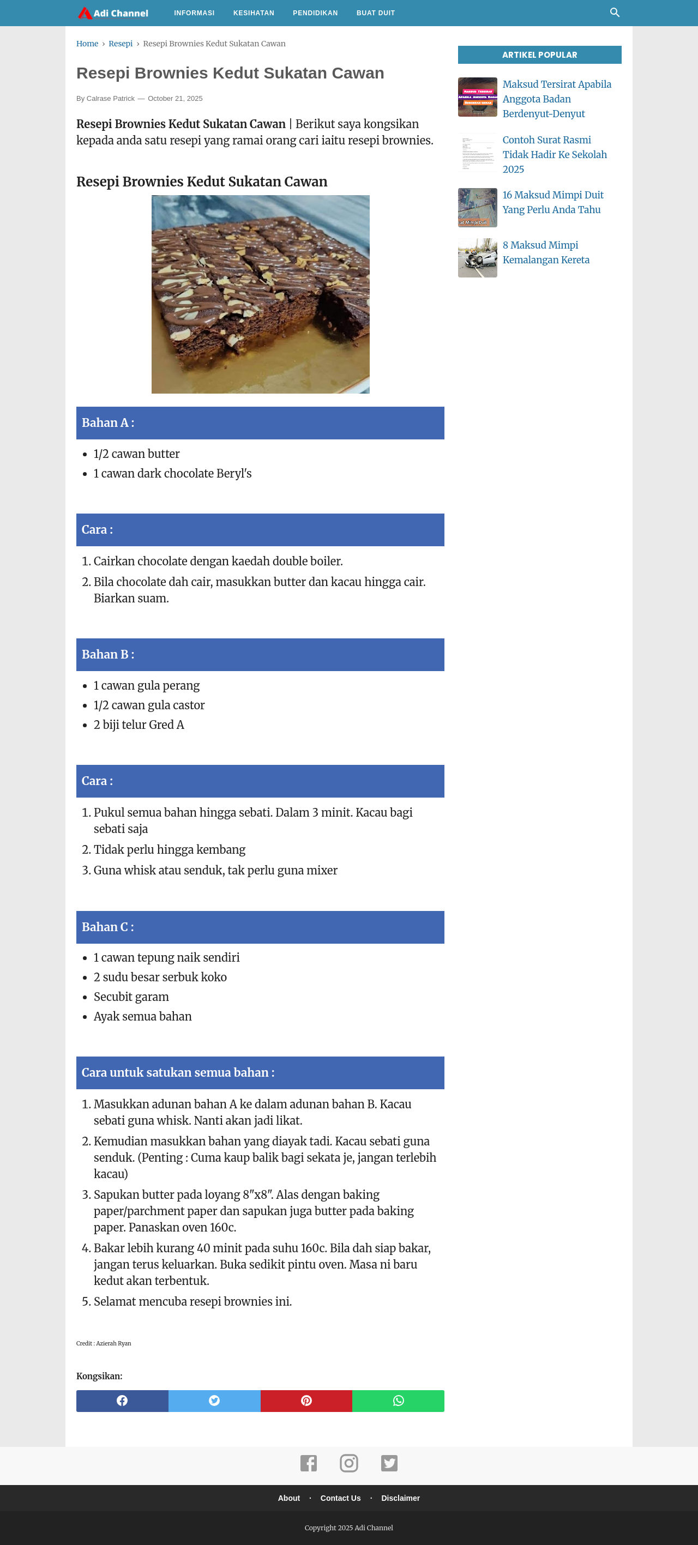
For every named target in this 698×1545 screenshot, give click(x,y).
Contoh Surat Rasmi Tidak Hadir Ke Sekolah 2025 (555, 155)
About (289, 1498)
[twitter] (215, 1401)
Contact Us (341, 1498)
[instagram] (349, 1470)
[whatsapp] (398, 1401)
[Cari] (615, 15)
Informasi (194, 13)
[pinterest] (307, 1401)
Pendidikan (315, 13)
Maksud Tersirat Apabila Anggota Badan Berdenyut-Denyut (557, 99)
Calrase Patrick (111, 98)
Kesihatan (253, 13)
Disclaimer (400, 1498)
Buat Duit (376, 13)
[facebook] (122, 1401)
